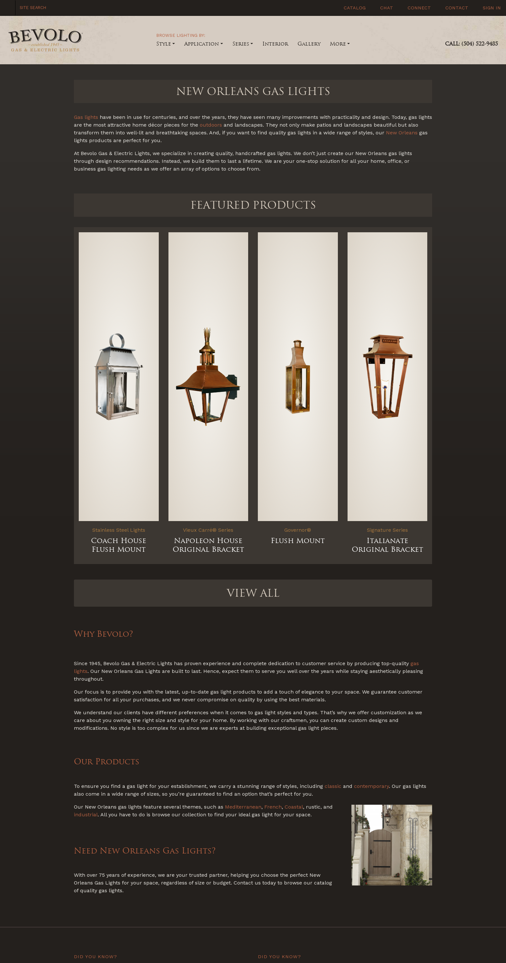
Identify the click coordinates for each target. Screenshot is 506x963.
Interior (275, 43)
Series (240, 43)
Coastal (294, 807)
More (338, 43)
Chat (386, 7)
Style (163, 43)
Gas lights (86, 117)
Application (201, 43)
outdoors (211, 125)
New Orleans (402, 133)
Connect (418, 7)
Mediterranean (243, 807)
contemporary (371, 786)
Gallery (309, 43)
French (273, 807)
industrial (86, 814)
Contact (456, 7)
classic (333, 786)
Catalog (354, 7)
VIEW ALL (253, 593)
